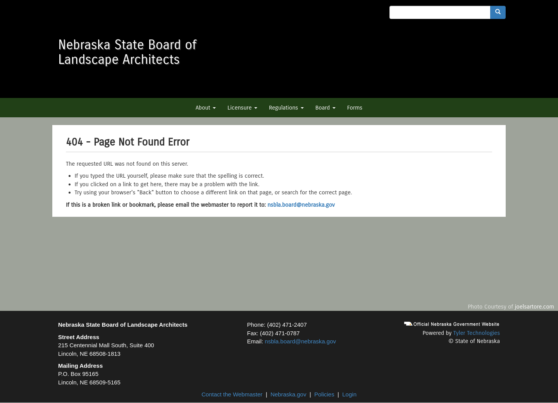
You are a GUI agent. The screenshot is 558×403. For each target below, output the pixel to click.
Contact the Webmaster (232, 394)
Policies (324, 394)
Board (325, 107)
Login (349, 394)
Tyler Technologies (476, 332)
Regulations (286, 107)
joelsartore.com (534, 306)
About (206, 107)
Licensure (242, 107)
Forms (354, 107)
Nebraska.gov (288, 394)
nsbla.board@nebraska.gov (301, 204)
